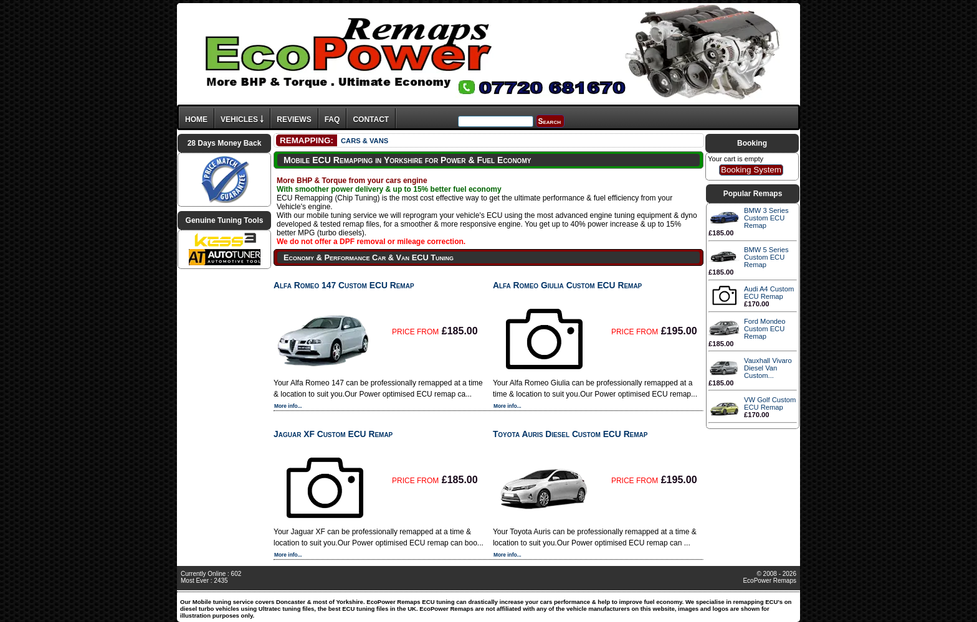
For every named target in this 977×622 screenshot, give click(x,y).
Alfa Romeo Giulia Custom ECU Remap (567, 285)
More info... (288, 406)
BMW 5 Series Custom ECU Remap (766, 257)
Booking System (751, 169)
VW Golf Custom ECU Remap (770, 403)
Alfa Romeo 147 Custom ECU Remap (344, 285)
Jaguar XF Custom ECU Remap (333, 434)
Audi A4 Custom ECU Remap (769, 292)
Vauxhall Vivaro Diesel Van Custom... (768, 368)
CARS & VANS (364, 140)
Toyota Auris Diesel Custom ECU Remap (570, 434)
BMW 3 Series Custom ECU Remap (766, 218)
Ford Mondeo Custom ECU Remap (765, 329)
